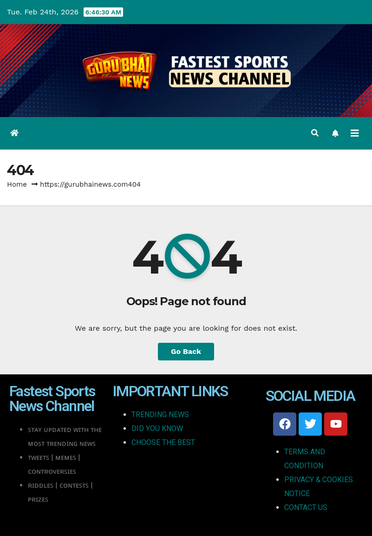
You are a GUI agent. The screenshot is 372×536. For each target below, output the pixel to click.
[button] (315, 133)
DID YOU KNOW (157, 428)
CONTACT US (305, 507)
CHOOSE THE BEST (163, 442)
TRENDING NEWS (160, 414)
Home (17, 184)
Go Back (186, 351)
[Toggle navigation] (355, 133)
